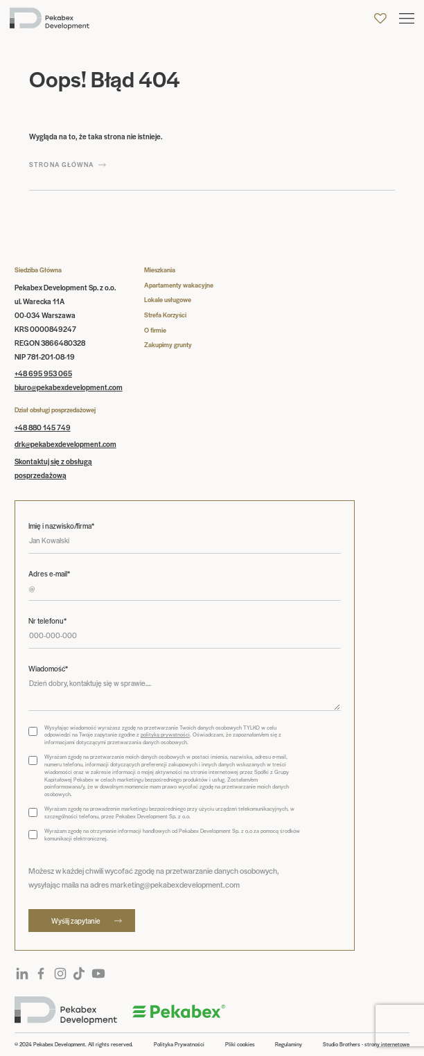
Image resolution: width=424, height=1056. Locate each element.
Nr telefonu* (47, 621)
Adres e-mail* (49, 574)
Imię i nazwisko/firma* (61, 526)
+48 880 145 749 (43, 427)
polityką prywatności (165, 734)
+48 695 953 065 (43, 373)
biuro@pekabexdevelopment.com (69, 387)
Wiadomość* (48, 669)
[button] (406, 18)
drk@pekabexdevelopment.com (65, 444)
